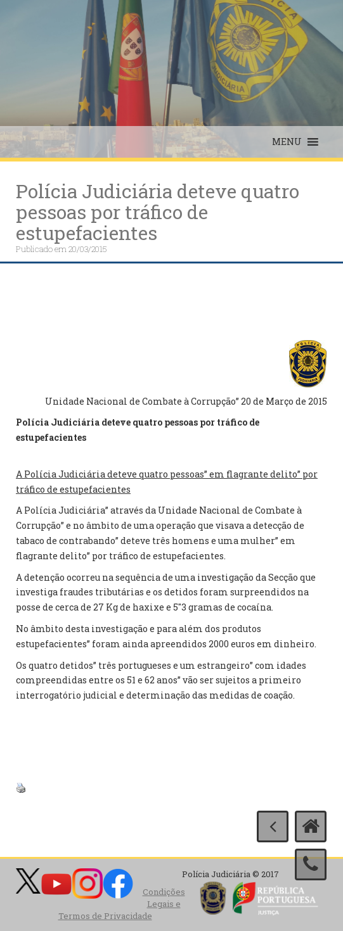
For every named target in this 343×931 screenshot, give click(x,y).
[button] (287, 142)
